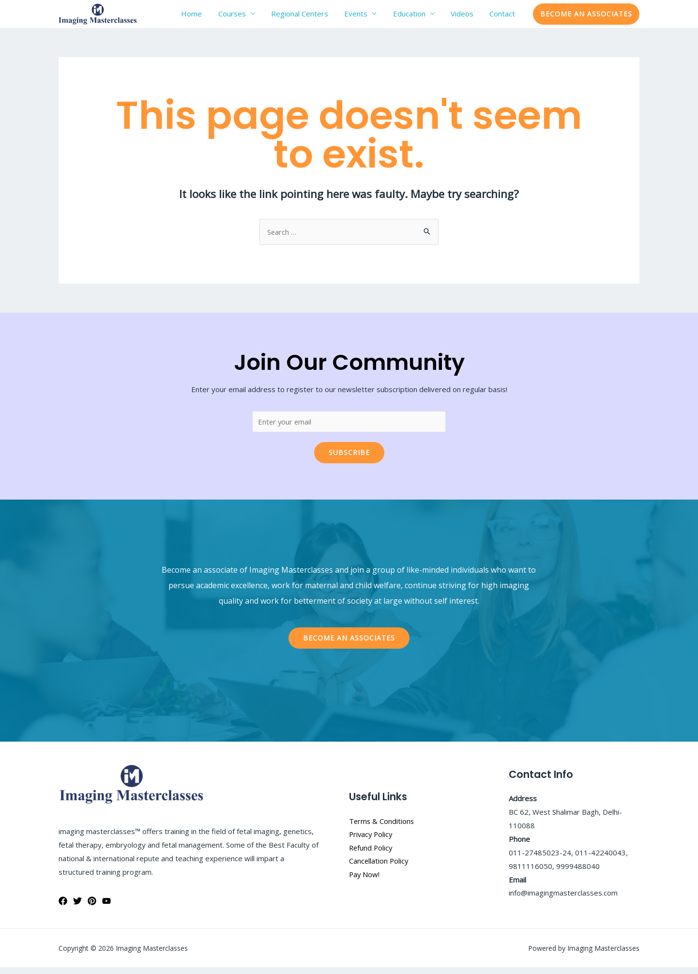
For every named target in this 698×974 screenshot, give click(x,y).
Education (425, 17)
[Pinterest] (92, 907)
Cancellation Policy (379, 867)
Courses (267, 17)
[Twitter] (77, 907)
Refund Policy (371, 854)
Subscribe (349, 459)
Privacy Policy (372, 841)
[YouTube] (106, 907)
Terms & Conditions (382, 827)
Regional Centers (328, 17)
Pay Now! (364, 881)
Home (233, 17)
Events (378, 17)
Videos (471, 17)
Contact (505, 17)
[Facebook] (63, 907)
